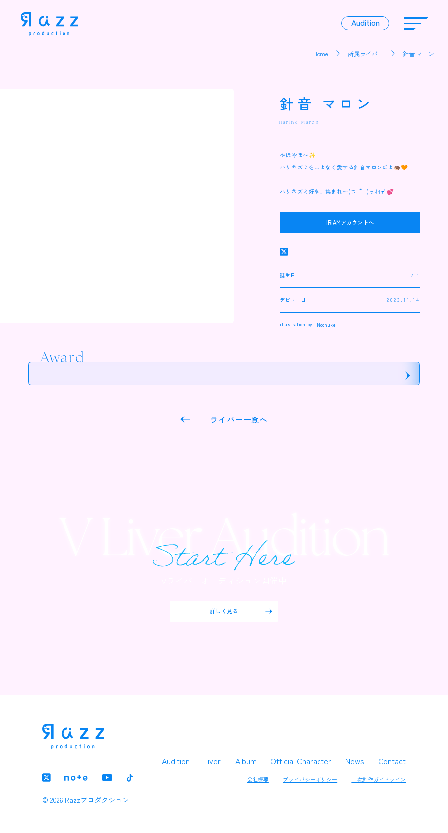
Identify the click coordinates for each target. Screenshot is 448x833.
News (354, 761)
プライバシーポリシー (310, 779)
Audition (176, 761)
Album (245, 761)
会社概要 (258, 779)
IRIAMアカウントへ (350, 222)
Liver (212, 761)
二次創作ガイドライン (378, 779)
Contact (392, 761)
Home (320, 53)
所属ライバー (366, 53)
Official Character (300, 761)
